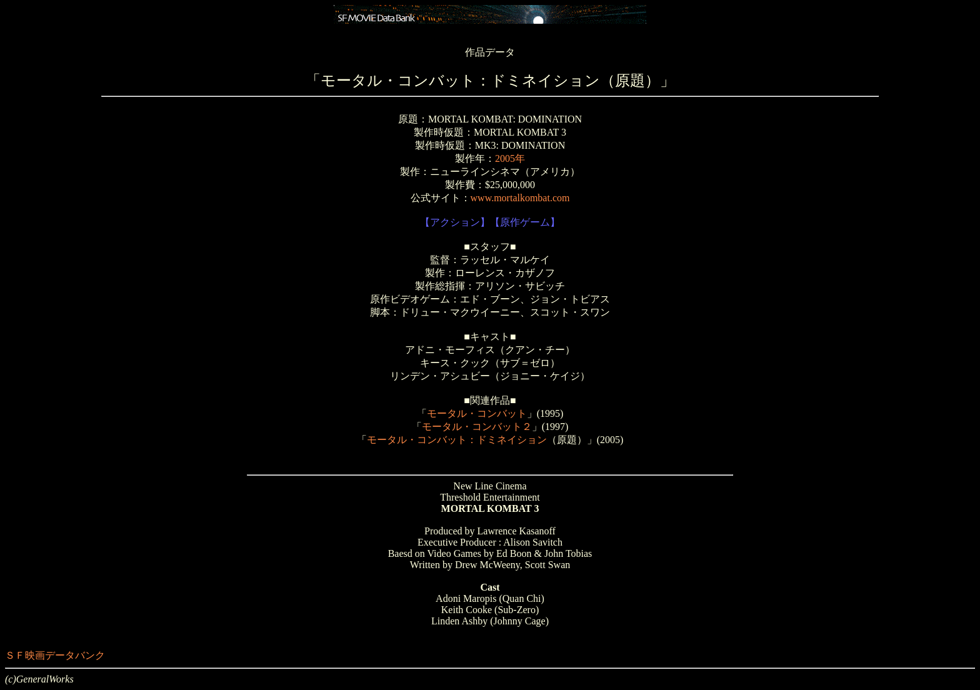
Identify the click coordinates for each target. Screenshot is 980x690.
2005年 (510, 158)
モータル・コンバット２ (477, 426)
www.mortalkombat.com (520, 197)
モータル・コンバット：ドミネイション (457, 439)
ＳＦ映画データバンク (55, 655)
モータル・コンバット (477, 413)
